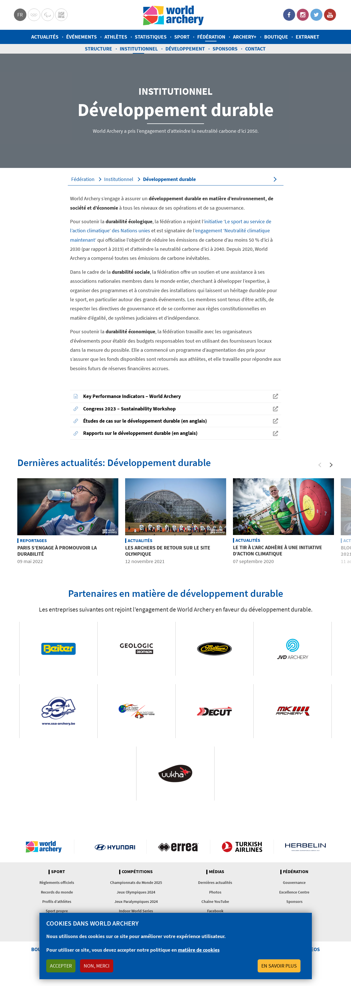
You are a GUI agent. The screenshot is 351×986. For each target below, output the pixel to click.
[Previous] (320, 465)
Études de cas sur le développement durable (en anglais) (145, 421)
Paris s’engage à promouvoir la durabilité (57, 550)
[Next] (331, 465)
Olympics (34, 15)
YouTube (330, 15)
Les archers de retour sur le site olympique (167, 550)
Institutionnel (139, 48)
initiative (214, 221)
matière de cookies (199, 950)
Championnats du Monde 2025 (136, 882)
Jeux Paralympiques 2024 (136, 901)
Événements (81, 36)
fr (20, 14)
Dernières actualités (215, 882)
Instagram (303, 15)
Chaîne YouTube (215, 901)
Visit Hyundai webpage (115, 847)
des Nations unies (130, 230)
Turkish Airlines (242, 847)
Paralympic (47, 15)
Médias (216, 871)
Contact (255, 48)
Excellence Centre (294, 892)
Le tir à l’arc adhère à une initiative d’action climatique (277, 550)
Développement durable (169, 179)
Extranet (307, 36)
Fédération (211, 36)
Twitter (316, 15)
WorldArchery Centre (61, 15)
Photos (215, 892)
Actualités (44, 36)
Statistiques (151, 36)
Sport (182, 36)
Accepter (61, 965)
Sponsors (225, 48)
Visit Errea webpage (178, 847)
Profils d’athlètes (56, 901)
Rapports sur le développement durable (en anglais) (140, 433)
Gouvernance (294, 882)
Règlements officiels (56, 882)
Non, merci (97, 965)
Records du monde (57, 892)
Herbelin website (305, 847)
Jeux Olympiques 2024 (136, 892)
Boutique (276, 36)
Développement (185, 48)
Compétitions (137, 871)
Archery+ (245, 36)
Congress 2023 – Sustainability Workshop (129, 408)
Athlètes (115, 36)
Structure (98, 48)
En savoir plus (279, 965)
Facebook (289, 15)
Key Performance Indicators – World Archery (132, 396)
